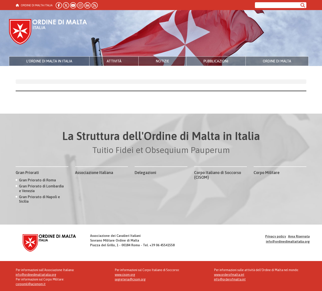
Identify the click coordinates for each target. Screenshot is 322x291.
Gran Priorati (27, 172)
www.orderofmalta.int (229, 274)
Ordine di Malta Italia (48, 32)
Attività (114, 61)
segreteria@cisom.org (130, 279)
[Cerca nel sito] (277, 5)
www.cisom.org (125, 274)
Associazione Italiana (94, 172)
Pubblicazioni (215, 61)
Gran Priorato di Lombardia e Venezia (41, 188)
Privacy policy (275, 236)
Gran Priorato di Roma (37, 180)
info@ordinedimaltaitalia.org (288, 241)
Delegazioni (145, 172)
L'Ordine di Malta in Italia (49, 61)
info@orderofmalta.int (230, 279)
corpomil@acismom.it (31, 284)
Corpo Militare (267, 172)
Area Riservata (299, 236)
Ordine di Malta (277, 61)
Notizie (162, 61)
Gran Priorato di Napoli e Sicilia (39, 199)
